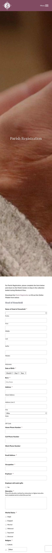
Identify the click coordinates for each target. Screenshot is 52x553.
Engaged (10, 521)
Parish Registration (22, 295)
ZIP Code (8, 423)
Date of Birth (10, 368)
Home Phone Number (13, 427)
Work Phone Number (12, 446)
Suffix (7, 346)
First (6, 323)
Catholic (9, 544)
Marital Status (11, 512)
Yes (8, 487)
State (7, 416)
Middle (7, 331)
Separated (10, 532)
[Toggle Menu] (46, 5)
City (6, 410)
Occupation (10, 464)
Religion (8, 540)
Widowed (10, 528)
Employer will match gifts (14, 483)
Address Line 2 (10, 402)
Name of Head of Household (16, 309)
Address (8, 387)
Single (9, 517)
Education (9, 491)
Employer (9, 474)
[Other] (17, 549)
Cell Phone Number (12, 437)
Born (7, 378)
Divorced (10, 536)
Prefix (7, 316)
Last (6, 339)
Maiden (7, 356)
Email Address (11, 455)
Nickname (8, 364)
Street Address (10, 395)
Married (9, 524)
